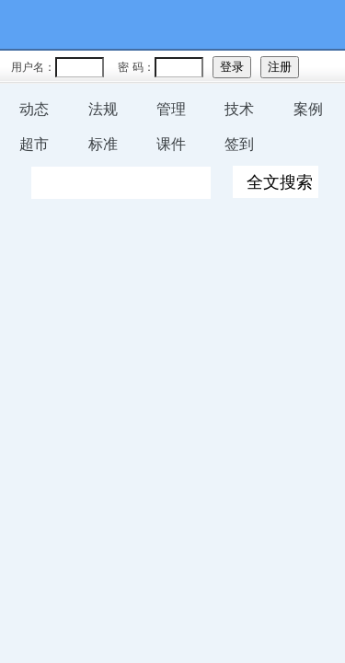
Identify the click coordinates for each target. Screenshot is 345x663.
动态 (34, 109)
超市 (34, 144)
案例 (308, 109)
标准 (103, 144)
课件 (171, 144)
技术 (239, 109)
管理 (171, 109)
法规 (103, 109)
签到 (239, 144)
